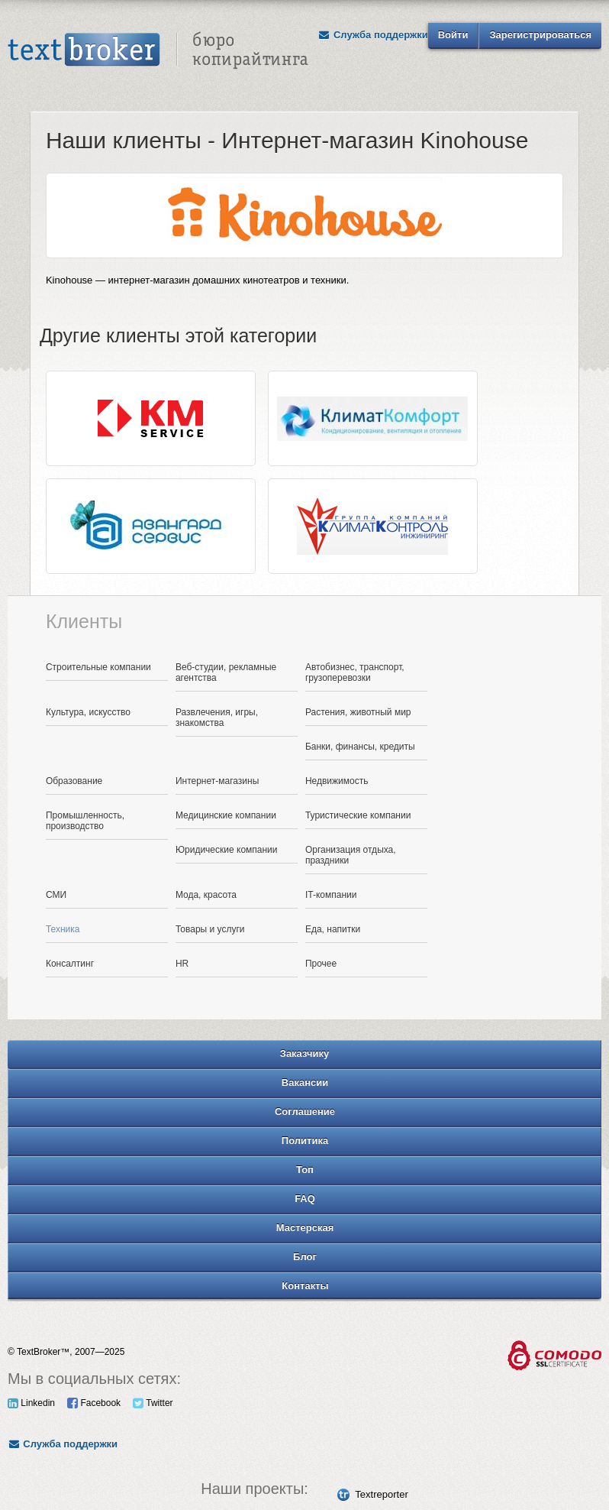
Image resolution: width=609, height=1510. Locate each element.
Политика (305, 1140)
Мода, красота (206, 894)
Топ (305, 1169)
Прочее (321, 963)
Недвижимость (337, 781)
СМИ (56, 894)
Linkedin (31, 1403)
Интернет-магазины (217, 781)
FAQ (305, 1198)
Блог (305, 1256)
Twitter (152, 1403)
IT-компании (331, 894)
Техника (63, 929)
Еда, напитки (332, 929)
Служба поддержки (373, 35)
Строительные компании (98, 667)
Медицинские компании (226, 815)
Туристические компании (358, 815)
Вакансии (305, 1082)
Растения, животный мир (358, 712)
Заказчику (305, 1053)
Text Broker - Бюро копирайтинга (158, 50)
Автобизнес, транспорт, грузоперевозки (354, 672)
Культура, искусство (88, 712)
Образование (74, 781)
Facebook (94, 1403)
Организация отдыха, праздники (350, 855)
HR (182, 963)
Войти (453, 35)
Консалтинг (70, 963)
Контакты (305, 1285)
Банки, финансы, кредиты (360, 746)
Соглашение (305, 1111)
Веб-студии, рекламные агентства (226, 672)
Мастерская (305, 1227)
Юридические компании (227, 849)
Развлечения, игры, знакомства (217, 717)
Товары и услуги (210, 929)
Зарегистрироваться (540, 35)
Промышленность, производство (85, 820)
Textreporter (381, 1494)
